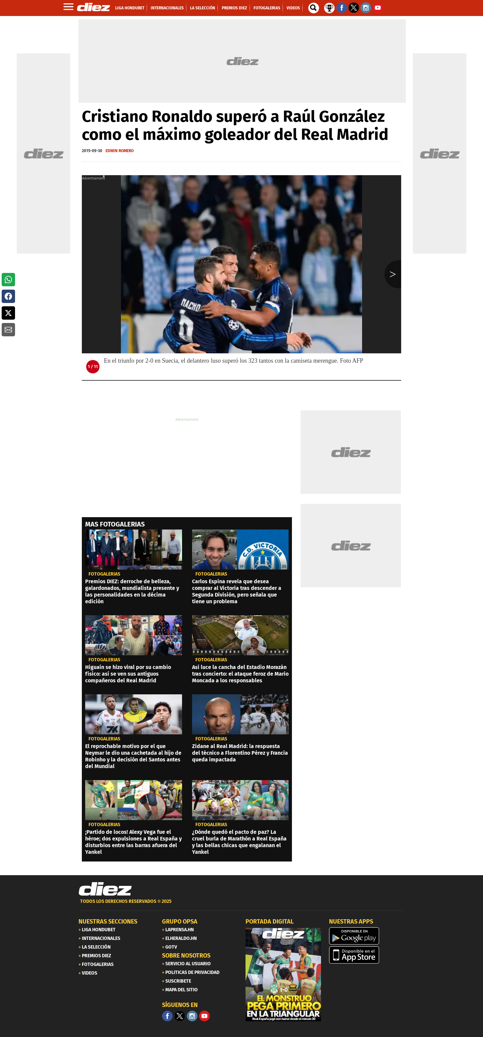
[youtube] (204, 1016)
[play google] (367, 936)
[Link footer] (105, 889)
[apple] (367, 955)
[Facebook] (167, 1016)
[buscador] (313, 8)
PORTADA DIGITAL (270, 921)
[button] (8, 279)
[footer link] (241, 905)
